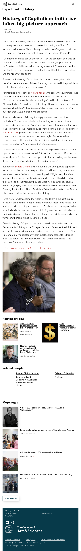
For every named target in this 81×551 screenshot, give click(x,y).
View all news (11, 499)
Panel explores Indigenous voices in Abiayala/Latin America (47, 430)
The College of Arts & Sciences (29, 529)
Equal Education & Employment (53, 540)
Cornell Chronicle (26, 456)
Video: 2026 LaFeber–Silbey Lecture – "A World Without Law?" (42, 409)
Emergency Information (13, 543)
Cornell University (13, 4)
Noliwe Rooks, (38, 93)
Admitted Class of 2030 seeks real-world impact (41, 452)
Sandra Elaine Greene (27, 373)
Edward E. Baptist (64, 373)
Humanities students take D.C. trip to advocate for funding (46, 475)
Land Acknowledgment (36, 543)
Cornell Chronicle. (27, 248)
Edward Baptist (10, 132)
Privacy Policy (31, 540)
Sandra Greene (22, 167)
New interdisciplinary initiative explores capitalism (67, 327)
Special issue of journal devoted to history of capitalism (29, 326)
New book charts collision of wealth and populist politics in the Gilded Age (29, 349)
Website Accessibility (13, 540)
